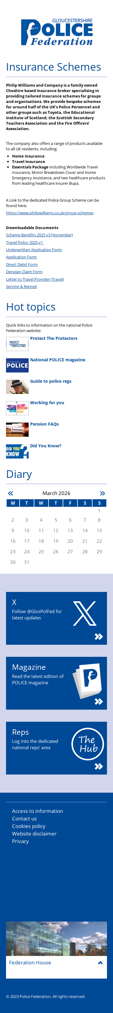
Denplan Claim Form (24, 271)
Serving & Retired (21, 286)
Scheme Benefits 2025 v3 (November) (39, 235)
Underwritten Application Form (34, 249)
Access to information (37, 810)
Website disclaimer (34, 833)
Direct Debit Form (22, 264)
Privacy (20, 841)
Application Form (21, 257)
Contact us (24, 818)
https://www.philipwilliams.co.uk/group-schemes (49, 213)
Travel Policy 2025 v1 (25, 242)
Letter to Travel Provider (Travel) (35, 279)
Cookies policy (29, 826)
